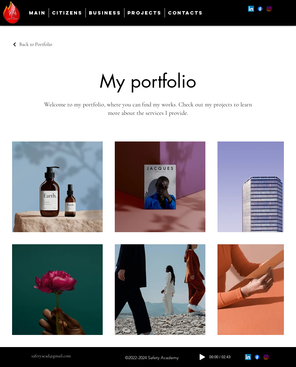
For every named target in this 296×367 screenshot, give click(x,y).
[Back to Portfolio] (32, 44)
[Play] (202, 357)
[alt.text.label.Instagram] (269, 9)
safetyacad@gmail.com (51, 356)
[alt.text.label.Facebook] (260, 9)
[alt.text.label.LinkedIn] (251, 9)
